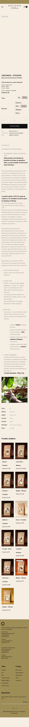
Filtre (16, 142)
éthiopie (16, 144)
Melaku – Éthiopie (21, 587)
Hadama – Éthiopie (7, 616)
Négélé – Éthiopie (21, 500)
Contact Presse (5, 695)
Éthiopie (11, 142)
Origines (20, 142)
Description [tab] (5, 155)
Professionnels (5, 692)
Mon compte (18, 679)
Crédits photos (14, 722)
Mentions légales (5, 690)
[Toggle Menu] (2, 7)
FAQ (3, 682)
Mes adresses (19, 684)
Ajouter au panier (14, 135)
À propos (4, 679)
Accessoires (18, 690)
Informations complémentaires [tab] (12, 158)
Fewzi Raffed (22, 721)
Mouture (4, 118)
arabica (11, 144)
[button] (19, 107)
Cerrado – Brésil (6, 558)
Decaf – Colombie (21, 529)
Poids (3, 108)
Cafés (17, 687)
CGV (3, 684)
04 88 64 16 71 (5, 662)
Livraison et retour (6, 687)
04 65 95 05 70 (5, 646)
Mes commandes (19, 682)
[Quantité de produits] (14, 130)
